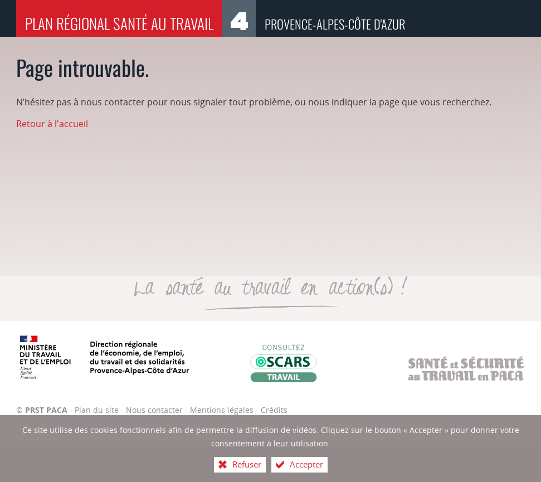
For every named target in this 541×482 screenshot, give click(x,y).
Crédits (274, 410)
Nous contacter (154, 410)
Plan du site (97, 410)
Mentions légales (222, 410)
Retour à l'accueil (52, 124)
